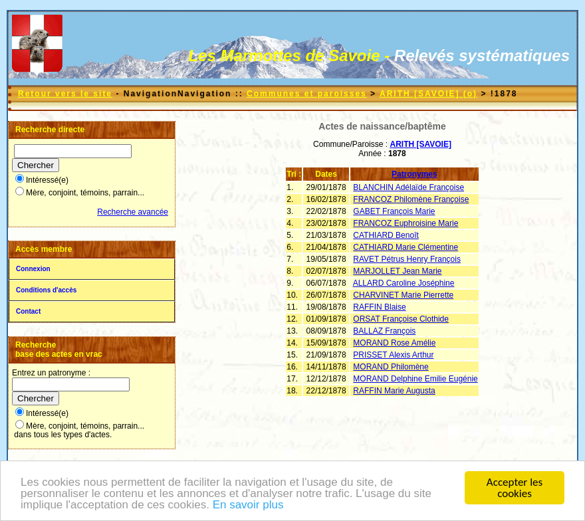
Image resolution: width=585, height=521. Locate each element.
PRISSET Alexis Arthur (393, 355)
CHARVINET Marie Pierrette (403, 295)
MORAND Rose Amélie (394, 343)
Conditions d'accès (46, 290)
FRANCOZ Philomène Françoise (411, 199)
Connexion (33, 268)
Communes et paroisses (307, 93)
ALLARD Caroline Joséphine (404, 283)
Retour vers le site (65, 93)
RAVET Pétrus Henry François (407, 259)
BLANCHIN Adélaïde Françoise (408, 187)
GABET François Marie (394, 211)
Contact (28, 311)
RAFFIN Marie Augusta (394, 390)
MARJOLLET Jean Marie (397, 271)
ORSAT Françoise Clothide (401, 319)
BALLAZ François (384, 331)
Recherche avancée (132, 212)
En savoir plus (248, 505)
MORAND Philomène (390, 366)
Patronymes (414, 174)
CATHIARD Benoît (385, 235)
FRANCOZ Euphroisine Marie (405, 223)
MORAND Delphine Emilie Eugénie (415, 378)
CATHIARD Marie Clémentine (405, 247)
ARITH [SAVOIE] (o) (428, 93)
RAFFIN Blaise (379, 307)
